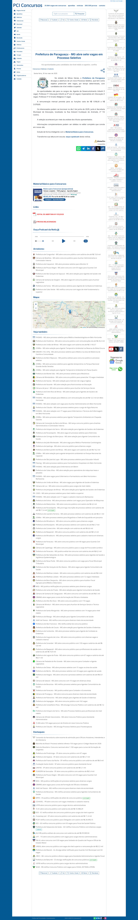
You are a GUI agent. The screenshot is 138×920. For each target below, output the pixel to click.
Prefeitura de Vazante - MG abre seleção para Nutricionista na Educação (64, 384)
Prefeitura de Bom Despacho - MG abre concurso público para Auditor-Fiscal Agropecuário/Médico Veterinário (65, 581)
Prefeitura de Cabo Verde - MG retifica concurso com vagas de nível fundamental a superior (67, 290)
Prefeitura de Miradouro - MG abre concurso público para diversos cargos (64, 521)
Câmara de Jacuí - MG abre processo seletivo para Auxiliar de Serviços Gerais (65, 388)
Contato (17, 79)
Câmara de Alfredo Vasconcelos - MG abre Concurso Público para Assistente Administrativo (65, 718)
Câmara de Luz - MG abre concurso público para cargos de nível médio (63, 486)
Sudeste (18, 27)
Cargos (17, 55)
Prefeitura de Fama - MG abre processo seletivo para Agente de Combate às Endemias (69, 286)
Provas (17, 68)
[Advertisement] (53, 36)
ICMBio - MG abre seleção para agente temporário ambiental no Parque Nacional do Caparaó (68, 454)
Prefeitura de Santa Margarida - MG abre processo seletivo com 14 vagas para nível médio (68, 611)
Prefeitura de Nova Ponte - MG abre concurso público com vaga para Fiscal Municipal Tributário (69, 562)
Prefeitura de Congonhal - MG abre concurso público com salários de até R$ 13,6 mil (68, 254)
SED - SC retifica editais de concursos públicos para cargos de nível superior (65, 812)
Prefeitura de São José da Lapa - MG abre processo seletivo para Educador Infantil (67, 459)
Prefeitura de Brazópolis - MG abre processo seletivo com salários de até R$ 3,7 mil (67, 525)
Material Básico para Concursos (79, 132)
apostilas (71, 6)
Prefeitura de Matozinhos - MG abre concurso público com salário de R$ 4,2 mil (66, 504)
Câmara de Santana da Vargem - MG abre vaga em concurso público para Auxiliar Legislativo (67, 281)
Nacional (18, 24)
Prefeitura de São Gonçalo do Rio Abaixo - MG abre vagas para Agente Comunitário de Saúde (69, 568)
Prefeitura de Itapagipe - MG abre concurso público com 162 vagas (61, 701)
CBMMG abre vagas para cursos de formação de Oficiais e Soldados (62, 597)
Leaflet (83, 327)
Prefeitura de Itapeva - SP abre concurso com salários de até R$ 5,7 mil (63, 757)
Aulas (17, 72)
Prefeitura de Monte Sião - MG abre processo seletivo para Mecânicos (62, 373)
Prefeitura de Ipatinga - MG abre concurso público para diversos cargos (63, 446)
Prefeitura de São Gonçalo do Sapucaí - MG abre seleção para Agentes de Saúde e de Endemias (68, 275)
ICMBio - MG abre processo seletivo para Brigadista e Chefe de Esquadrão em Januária (69, 517)
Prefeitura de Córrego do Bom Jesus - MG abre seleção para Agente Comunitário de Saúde (68, 437)
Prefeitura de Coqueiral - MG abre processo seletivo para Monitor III (62, 264)
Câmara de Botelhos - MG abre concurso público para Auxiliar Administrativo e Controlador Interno (66, 259)
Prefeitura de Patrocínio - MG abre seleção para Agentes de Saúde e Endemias (66, 697)
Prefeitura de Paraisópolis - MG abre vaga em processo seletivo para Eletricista (66, 433)
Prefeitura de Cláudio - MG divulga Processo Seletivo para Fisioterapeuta (64, 727)
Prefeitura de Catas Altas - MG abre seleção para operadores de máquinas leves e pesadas (67, 471)
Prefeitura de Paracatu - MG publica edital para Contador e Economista (63, 690)
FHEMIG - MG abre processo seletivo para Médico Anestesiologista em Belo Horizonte (69, 337)
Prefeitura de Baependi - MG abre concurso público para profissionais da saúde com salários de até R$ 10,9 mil (68, 650)
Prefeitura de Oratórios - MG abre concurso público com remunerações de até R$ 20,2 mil (70, 341)
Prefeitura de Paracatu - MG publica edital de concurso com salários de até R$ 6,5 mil (69, 551)
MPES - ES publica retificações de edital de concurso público (63, 798)
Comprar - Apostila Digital (54, 199)
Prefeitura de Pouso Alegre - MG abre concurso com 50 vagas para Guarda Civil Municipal (66, 269)
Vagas (17, 62)
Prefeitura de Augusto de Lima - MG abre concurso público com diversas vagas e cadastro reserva (67, 638)
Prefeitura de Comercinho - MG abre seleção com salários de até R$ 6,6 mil (64, 528)
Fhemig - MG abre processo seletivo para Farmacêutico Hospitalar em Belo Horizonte (69, 463)
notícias (80, 6)
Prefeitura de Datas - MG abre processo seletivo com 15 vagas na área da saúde (66, 667)
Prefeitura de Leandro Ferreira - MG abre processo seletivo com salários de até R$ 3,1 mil (70, 514)
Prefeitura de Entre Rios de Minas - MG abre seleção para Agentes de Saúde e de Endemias (67, 393)
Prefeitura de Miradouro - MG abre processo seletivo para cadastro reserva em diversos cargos (69, 536)
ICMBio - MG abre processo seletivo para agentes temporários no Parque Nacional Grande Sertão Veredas (67, 365)
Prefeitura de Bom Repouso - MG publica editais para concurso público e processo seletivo (67, 359)
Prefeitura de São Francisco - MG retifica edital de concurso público (62, 624)
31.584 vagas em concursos (55, 6)
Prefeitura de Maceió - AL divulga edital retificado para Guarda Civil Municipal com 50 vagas (69, 851)
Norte (17, 34)
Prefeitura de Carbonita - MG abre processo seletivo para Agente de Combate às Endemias (66, 632)
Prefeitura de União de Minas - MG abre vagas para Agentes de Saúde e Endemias (67, 482)
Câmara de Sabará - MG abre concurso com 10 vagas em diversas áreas (63, 681)
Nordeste (18, 37)
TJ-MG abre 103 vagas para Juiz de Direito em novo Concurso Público (62, 723)
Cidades (18, 58)
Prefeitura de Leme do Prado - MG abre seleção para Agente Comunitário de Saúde (68, 590)
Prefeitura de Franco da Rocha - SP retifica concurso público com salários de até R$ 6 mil (70, 760)
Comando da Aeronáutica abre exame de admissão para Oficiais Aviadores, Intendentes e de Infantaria (70, 738)
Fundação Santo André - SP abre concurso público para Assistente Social (63, 764)
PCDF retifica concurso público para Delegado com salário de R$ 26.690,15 (64, 820)
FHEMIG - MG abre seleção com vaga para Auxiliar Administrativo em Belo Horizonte (68, 404)
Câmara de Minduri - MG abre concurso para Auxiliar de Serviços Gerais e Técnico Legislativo (67, 605)
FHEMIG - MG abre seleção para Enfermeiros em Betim (57, 467)
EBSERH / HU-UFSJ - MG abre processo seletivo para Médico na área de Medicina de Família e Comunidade (68, 353)
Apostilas (18, 14)
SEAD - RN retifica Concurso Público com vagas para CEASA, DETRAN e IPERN (65, 867)
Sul (16, 31)
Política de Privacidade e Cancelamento (43, 918)
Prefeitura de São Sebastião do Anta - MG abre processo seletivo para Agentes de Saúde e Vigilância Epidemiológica (70, 556)
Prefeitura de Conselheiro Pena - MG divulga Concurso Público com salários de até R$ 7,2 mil (70, 706)
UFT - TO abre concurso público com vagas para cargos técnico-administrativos (66, 837)
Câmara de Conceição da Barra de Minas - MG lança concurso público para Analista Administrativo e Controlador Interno (68, 424)
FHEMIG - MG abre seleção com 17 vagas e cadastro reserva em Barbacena (64, 497)
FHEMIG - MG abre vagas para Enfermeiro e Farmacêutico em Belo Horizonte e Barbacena (66, 477)
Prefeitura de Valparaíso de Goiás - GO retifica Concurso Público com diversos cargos (68, 828)
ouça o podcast (72, 137)
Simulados (18, 65)
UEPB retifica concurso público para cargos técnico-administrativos (62, 863)
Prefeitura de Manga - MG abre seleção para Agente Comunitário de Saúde (65, 616)
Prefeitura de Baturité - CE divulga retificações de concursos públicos (66, 860)
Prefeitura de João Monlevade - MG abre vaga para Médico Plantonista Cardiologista (68, 442)
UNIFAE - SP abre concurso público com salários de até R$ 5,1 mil (61, 768)
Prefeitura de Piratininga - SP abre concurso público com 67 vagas (61, 753)
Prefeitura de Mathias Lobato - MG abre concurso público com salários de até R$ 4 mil (69, 573)
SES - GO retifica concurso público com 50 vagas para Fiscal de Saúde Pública (65, 823)
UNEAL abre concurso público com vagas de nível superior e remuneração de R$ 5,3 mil (69, 846)
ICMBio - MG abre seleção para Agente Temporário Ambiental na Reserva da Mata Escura (70, 348)
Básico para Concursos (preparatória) (58, 189)
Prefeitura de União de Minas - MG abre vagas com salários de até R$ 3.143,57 (66, 344)
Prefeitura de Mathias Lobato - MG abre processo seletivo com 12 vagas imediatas (67, 577)
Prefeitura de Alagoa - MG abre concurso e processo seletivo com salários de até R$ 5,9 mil (69, 676)
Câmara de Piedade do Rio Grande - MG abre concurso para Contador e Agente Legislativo (66, 662)
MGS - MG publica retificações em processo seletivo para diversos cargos (64, 586)
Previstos (18, 51)
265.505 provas (91, 6)
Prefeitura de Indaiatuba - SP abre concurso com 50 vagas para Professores (116, 107)
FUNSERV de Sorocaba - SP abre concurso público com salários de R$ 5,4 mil (65, 771)
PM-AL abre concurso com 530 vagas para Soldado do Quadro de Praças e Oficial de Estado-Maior (68, 841)
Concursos (18, 20)
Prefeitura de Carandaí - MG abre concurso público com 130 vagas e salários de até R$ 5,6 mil (69, 644)
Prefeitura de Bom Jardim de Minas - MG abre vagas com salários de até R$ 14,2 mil (68, 450)
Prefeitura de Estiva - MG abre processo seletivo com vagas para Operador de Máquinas (70, 500)
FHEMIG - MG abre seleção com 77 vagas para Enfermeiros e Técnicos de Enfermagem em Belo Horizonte (69, 412)
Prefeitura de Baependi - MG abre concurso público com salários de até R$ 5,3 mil (67, 532)
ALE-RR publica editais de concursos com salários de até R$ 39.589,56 (62, 833)
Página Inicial (19, 10)
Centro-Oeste (19, 41)
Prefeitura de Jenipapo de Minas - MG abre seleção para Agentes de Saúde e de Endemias (70, 489)
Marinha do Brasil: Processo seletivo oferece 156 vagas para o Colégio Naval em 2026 (68, 743)
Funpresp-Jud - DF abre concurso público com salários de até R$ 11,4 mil (64, 816)
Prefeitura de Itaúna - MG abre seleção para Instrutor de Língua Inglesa (63, 381)
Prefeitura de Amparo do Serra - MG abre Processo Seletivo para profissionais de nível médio (69, 712)
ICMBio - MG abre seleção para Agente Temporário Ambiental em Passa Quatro (66, 370)
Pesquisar (79, 14)
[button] (36, 304)
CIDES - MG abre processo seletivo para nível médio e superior (60, 493)
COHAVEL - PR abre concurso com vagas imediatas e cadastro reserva (62, 801)
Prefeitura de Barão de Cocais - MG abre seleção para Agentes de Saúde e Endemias (68, 627)
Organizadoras (20, 75)
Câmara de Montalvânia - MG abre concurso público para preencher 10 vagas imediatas (70, 377)
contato (102, 6)
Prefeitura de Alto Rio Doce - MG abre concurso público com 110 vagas (63, 601)
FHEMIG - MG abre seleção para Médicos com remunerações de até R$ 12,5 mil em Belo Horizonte (69, 399)
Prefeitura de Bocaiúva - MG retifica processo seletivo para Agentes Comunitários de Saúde (68, 685)
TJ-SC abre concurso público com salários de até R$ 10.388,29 (59, 809)
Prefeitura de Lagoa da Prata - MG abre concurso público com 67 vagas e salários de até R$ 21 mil (70, 656)
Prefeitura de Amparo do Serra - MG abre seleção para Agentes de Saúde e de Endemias (70, 429)
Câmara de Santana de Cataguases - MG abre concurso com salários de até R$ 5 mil (68, 593)
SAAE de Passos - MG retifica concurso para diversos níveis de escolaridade (64, 620)
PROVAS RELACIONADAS (46, 222)
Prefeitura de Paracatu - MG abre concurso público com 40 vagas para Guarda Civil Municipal (68, 542)
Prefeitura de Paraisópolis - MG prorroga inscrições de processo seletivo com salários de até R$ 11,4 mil (70, 509)
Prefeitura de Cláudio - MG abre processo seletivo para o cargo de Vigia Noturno (67, 407)
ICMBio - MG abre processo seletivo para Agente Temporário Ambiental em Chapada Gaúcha (68, 418)
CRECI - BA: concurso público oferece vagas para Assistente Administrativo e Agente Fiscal (70, 856)
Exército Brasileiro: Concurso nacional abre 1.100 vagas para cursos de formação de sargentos (68, 748)
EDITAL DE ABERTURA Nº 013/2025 (50, 214)
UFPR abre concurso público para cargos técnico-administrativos (61, 805)
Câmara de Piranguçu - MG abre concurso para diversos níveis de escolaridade (66, 694)
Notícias (18, 17)
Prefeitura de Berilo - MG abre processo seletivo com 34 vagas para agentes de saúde (68, 671)
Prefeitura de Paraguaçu (93, 78)
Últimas (17, 44)
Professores (19, 48)
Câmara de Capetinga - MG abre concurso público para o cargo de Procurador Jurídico (69, 548)
